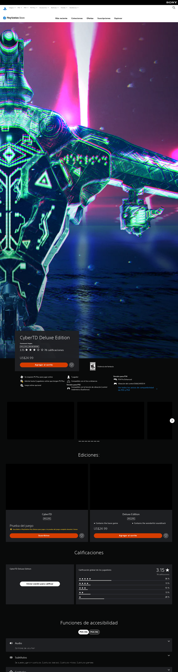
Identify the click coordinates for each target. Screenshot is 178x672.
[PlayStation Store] (14, 15)
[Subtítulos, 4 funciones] (89, 657)
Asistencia (73, 8)
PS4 (25, 8)
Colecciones (77, 15)
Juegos (11, 8)
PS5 (19, 8)
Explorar (118, 15)
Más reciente (61, 15)
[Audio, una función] (89, 642)
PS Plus (33, 8)
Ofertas (90, 15)
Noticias (54, 8)
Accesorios (43, 8)
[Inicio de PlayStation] (5, 8)
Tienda (63, 8)
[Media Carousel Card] (40, 418)
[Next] (172, 418)
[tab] (83, 629)
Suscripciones (103, 15)
